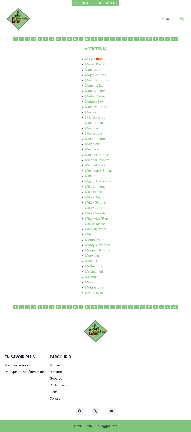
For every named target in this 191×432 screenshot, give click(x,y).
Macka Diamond (97, 64)
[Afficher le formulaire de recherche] (182, 19)
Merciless (92, 149)
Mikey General (95, 202)
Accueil (55, 365)
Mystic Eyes (94, 293)
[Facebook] (79, 411)
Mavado (91, 112)
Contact (55, 398)
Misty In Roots (95, 229)
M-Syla (90, 59)
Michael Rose (95, 165)
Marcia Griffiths (96, 80)
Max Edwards (95, 117)
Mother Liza (94, 266)
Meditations (94, 133)
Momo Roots (94, 240)
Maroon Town (95, 102)
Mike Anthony (95, 187)
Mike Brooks (94, 192)
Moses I (91, 261)
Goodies (56, 378)
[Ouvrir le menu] (168, 18)
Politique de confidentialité (24, 372)
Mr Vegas (92, 277)
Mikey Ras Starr (96, 218)
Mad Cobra (93, 70)
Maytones (92, 128)
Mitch (89, 234)
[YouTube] (111, 411)
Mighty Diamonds (98, 181)
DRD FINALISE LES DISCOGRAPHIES (95, 2)
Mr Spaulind (94, 272)
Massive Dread (96, 107)
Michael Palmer (96, 155)
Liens (54, 392)
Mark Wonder (95, 91)
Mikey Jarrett (95, 208)
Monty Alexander (97, 245)
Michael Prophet (97, 160)
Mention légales (16, 365)
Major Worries (95, 75)
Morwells (92, 256)
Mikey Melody (95, 213)
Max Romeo (94, 123)
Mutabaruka (94, 287)
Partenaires (58, 385)
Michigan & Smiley (98, 171)
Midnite (90, 176)
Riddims (56, 372)
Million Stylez (95, 224)
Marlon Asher (95, 96)
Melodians (93, 144)
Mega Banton (95, 139)
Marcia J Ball (94, 86)
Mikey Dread (94, 197)
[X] (95, 411)
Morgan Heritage (97, 250)
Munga (90, 282)
